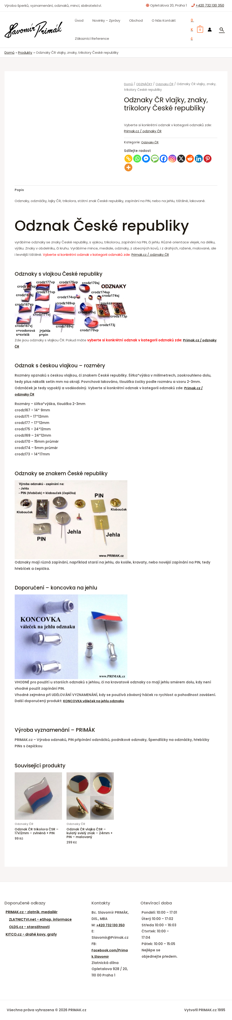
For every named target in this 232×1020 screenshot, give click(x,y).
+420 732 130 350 (210, 5)
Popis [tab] (20, 190)
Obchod (130, 20)
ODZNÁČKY (145, 84)
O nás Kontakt (156, 20)
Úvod (78, 20)
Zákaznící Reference (91, 38)
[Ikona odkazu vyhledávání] (222, 30)
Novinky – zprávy (103, 20)
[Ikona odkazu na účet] (210, 30)
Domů (128, 84)
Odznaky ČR (166, 84)
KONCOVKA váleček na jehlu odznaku (96, 701)
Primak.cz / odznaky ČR (143, 131)
